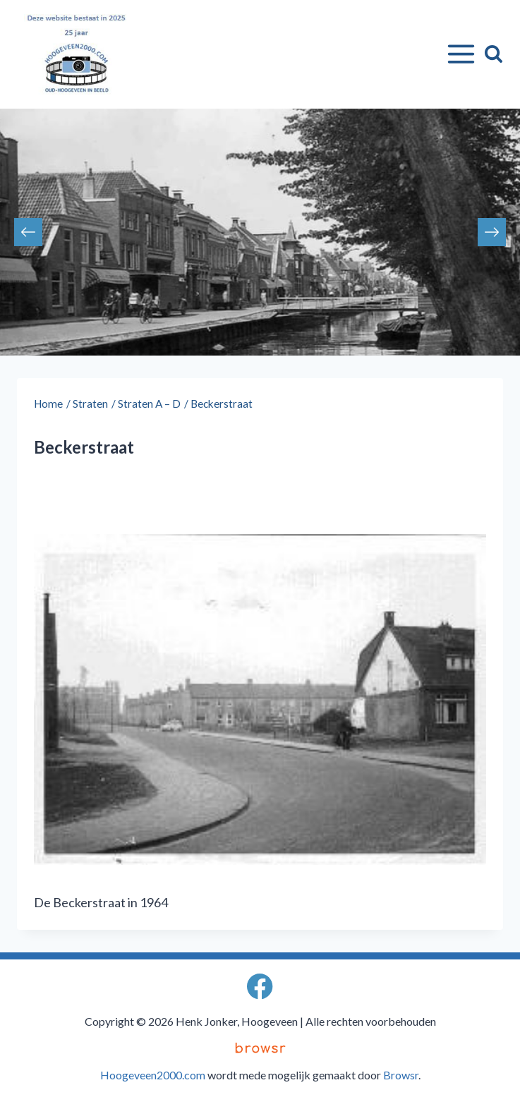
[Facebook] (260, 986)
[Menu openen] (458, 54)
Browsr (400, 1074)
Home (48, 403)
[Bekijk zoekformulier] (493, 53)
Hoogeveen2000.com (152, 1074)
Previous (28, 232)
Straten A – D (149, 403)
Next (492, 232)
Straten (90, 403)
